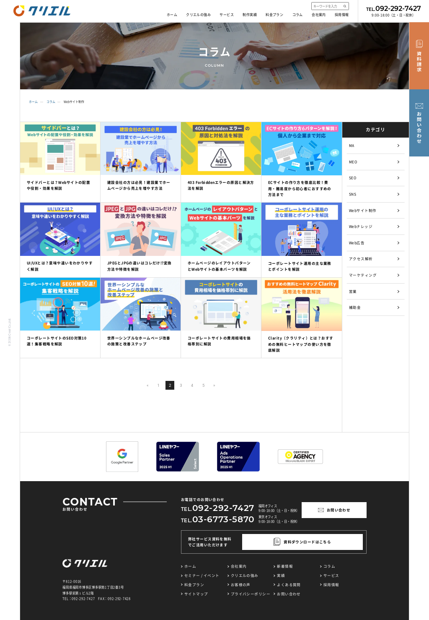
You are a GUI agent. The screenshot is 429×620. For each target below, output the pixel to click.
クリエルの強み (198, 14)
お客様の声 (241, 584)
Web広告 (356, 243)
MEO (353, 162)
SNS (352, 194)
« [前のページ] (148, 385)
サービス (227, 14)
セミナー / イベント (202, 575)
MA (351, 145)
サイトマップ (196, 594)
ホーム (172, 14)
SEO (352, 178)
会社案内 (319, 14)
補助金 (355, 307)
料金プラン (274, 14)
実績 (281, 575)
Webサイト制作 (362, 210)
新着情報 (285, 566)
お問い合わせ (289, 594)
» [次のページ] (214, 385)
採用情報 (342, 14)
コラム (297, 14)
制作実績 (250, 14)
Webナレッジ (360, 226)
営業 (353, 291)
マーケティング (363, 275)
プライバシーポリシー (250, 594)
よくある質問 (289, 584)
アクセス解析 (361, 259)
